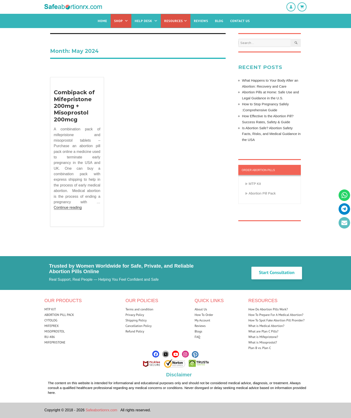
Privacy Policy (135, 315)
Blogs (198, 331)
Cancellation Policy (139, 326)
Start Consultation (276, 272)
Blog (219, 21)
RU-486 (49, 337)
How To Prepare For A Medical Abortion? (275, 315)
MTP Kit (255, 184)
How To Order (204, 315)
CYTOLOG (50, 320)
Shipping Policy (136, 320)
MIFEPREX (51, 326)
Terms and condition (139, 309)
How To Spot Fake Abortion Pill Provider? (276, 320)
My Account (202, 320)
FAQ (197, 337)
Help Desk (146, 21)
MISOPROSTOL (54, 331)
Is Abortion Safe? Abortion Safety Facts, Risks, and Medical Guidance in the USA (271, 134)
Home (102, 21)
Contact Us (240, 21)
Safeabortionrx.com (102, 410)
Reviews (201, 21)
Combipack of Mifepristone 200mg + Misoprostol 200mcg (74, 106)
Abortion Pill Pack (262, 193)
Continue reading (68, 207)
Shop (121, 21)
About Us (201, 309)
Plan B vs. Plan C (259, 348)
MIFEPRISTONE (54, 342)
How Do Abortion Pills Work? (268, 309)
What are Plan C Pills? (263, 331)
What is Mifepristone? (263, 337)
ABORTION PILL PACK (59, 315)
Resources (175, 21)
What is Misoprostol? (262, 342)
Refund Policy (135, 331)
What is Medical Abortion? (266, 326)
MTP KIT (50, 309)
